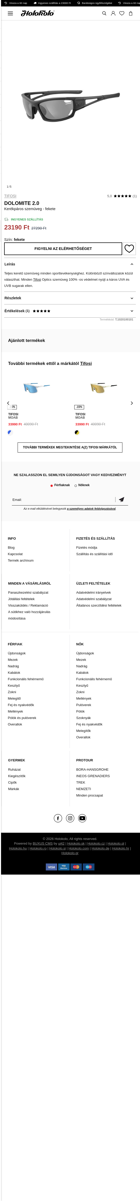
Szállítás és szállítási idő (94, 554)
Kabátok (14, 673)
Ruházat (14, 769)
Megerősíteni (121, 500)
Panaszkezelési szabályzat (28, 592)
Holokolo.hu (18, 848)
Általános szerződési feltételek (99, 605)
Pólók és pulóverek (22, 718)
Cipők (12, 782)
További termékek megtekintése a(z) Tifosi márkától (70, 447)
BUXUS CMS (43, 843)
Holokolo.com (79, 848)
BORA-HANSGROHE (92, 769)
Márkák (13, 789)
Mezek (13, 660)
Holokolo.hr (120, 848)
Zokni (12, 692)
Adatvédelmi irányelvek (93, 592)
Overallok (15, 724)
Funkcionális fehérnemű (25, 679)
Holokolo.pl (116, 843)
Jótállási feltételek (21, 599)
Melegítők (83, 731)
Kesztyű (14, 685)
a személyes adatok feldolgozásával (91, 508)
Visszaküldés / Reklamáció (28, 605)
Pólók (80, 711)
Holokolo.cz (96, 843)
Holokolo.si (57, 848)
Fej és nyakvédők (21, 705)
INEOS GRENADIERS (93, 776)
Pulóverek (83, 705)
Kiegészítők (16, 776)
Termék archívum (21, 560)
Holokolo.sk (76, 843)
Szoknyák (83, 718)
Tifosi (10, 196)
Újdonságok (17, 653)
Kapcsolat (15, 554)
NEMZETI (83, 789)
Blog (11, 547)
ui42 (61, 843)
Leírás (9, 264)
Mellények (15, 711)
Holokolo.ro (38, 848)
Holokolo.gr (70, 853)
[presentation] (8, 403)
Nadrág (13, 666)
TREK (80, 782)
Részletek (12, 298)
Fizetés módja (86, 547)
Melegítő (14, 698)
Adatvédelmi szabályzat (94, 599)
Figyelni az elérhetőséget (63, 249)
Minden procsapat (89, 795)
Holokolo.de (100, 848)
